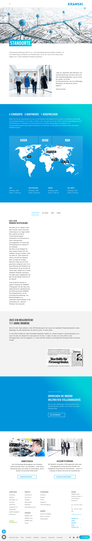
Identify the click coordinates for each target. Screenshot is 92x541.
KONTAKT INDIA (76, 524)
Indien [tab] (59, 213)
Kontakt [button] (85, 537)
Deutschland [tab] (35, 213)
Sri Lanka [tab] (45, 213)
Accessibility (59, 537)
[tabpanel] (46, 262)
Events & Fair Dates (13, 537)
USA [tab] (52, 213)
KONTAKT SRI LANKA (77, 520)
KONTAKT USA (76, 527)
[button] (56, 415)
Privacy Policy (51, 537)
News (22, 537)
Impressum (43, 537)
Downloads (28, 537)
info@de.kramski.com (76, 514)
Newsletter (36, 537)
